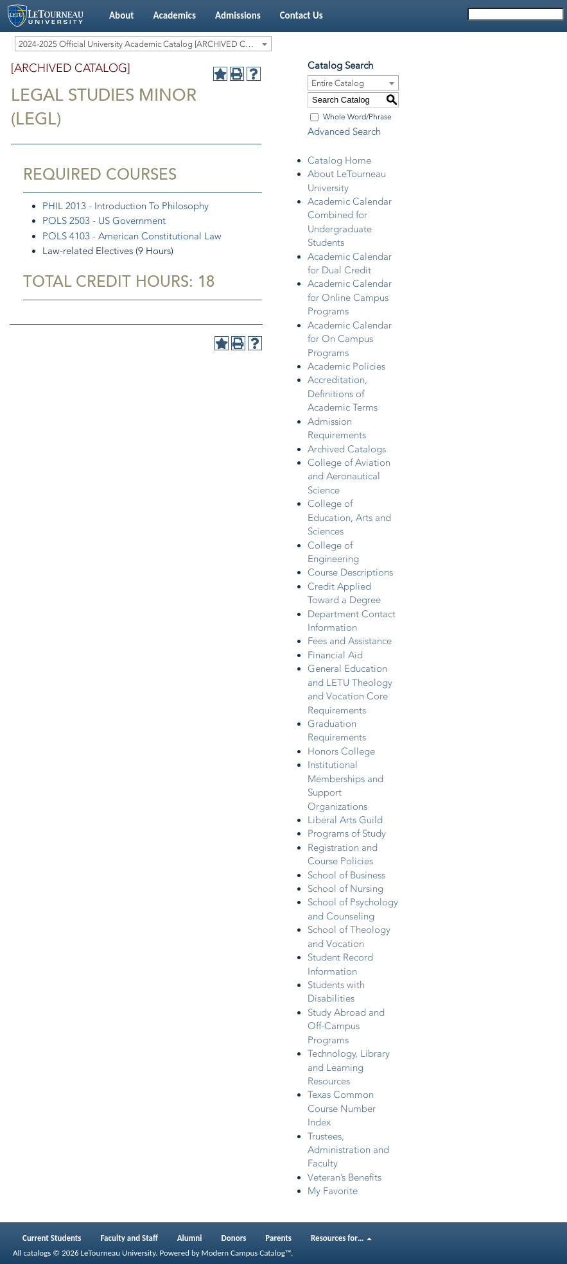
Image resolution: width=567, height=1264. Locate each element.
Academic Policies (346, 366)
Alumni (189, 1238)
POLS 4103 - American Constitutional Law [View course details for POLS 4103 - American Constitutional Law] (132, 236)
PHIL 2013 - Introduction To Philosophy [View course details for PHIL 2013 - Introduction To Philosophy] (125, 206)
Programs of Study (347, 833)
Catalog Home (339, 160)
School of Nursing (345, 888)
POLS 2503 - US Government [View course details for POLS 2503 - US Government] (104, 220)
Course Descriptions (350, 572)
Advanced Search (344, 131)
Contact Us (301, 15)
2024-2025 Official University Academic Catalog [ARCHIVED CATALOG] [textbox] (145, 44)
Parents (278, 1238)
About (121, 15)
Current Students (52, 1238)
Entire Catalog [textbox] (337, 83)
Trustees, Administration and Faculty (348, 1150)
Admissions (238, 15)
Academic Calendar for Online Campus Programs (350, 297)
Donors (234, 1238)
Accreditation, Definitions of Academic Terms (343, 393)
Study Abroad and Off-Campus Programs (346, 1026)
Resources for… (341, 1238)
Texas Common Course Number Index (342, 1108)
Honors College (341, 751)
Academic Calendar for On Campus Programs (350, 339)
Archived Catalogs (347, 449)
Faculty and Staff (129, 1238)
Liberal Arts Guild (345, 820)
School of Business (346, 875)
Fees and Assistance (350, 641)
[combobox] (143, 43)
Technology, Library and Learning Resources (349, 1067)
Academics (174, 15)
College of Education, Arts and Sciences (349, 517)
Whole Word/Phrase (357, 116)
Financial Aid (335, 655)
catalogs (37, 1253)
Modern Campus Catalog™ (246, 1253)
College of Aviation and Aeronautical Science (349, 476)
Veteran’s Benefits (344, 1177)
